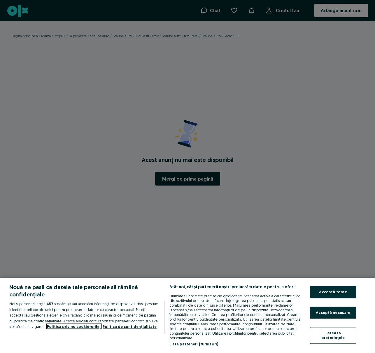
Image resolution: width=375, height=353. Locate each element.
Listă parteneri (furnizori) (193, 344)
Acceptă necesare (333, 312)
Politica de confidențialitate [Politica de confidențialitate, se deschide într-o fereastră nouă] (130, 326)
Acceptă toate (333, 291)
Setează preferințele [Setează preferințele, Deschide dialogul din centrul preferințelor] (333, 335)
